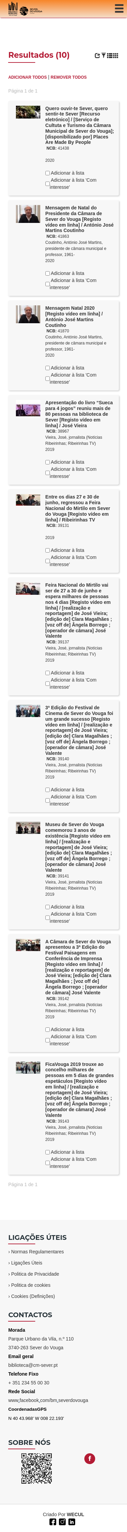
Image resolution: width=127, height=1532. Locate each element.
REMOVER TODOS (69, 77)
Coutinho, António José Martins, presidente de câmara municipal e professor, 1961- (75, 248)
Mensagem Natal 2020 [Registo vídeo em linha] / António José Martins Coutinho (74, 316)
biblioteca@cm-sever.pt (33, 1365)
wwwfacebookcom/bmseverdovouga (48, 1400)
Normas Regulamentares (37, 1251)
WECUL (75, 1514)
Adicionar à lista (67, 173)
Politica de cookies (30, 1285)
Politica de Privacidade (35, 1274)
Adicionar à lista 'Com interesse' (73, 183)
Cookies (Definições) (33, 1296)
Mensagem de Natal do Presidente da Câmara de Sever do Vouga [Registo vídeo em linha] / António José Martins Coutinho (79, 219)
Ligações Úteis (26, 1263)
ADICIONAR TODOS (27, 77)
